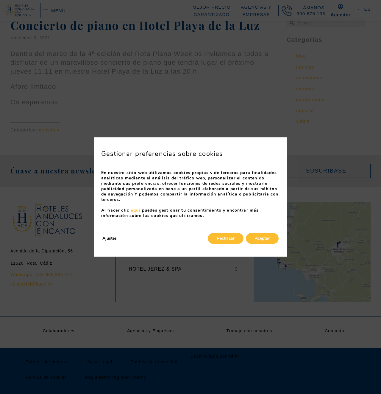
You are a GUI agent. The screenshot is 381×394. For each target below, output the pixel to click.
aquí (135, 210)
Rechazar (226, 238)
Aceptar (262, 238)
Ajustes (109, 238)
